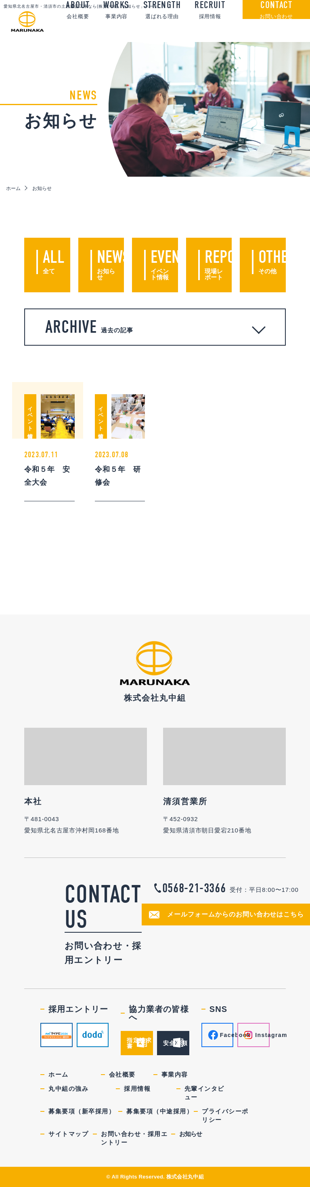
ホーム (13, 188)
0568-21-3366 (194, 888)
